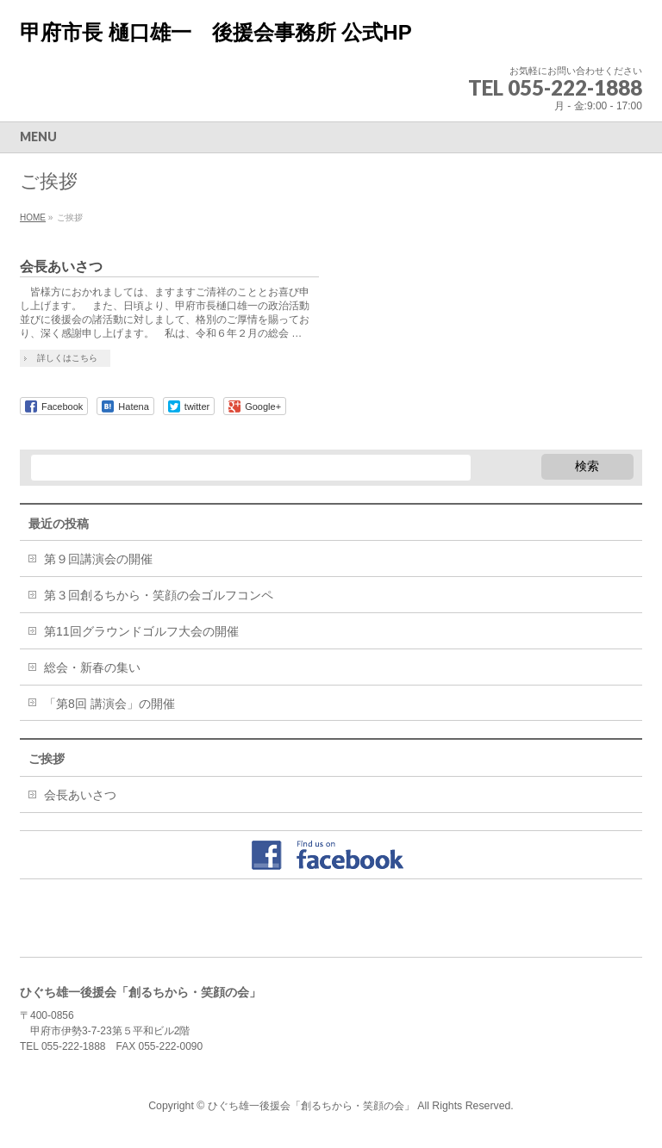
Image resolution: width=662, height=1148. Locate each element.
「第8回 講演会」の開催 (109, 704)
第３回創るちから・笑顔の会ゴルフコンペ (158, 595)
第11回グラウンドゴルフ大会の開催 (141, 631)
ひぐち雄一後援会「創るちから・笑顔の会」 (311, 1106)
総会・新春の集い (92, 667)
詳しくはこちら (67, 358)
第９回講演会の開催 (98, 559)
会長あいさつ (61, 266)
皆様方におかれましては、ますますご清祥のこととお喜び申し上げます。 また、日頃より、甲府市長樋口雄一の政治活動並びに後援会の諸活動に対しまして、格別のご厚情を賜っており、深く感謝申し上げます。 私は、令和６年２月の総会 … (164, 312)
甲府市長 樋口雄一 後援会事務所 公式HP (216, 32)
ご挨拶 (46, 759)
